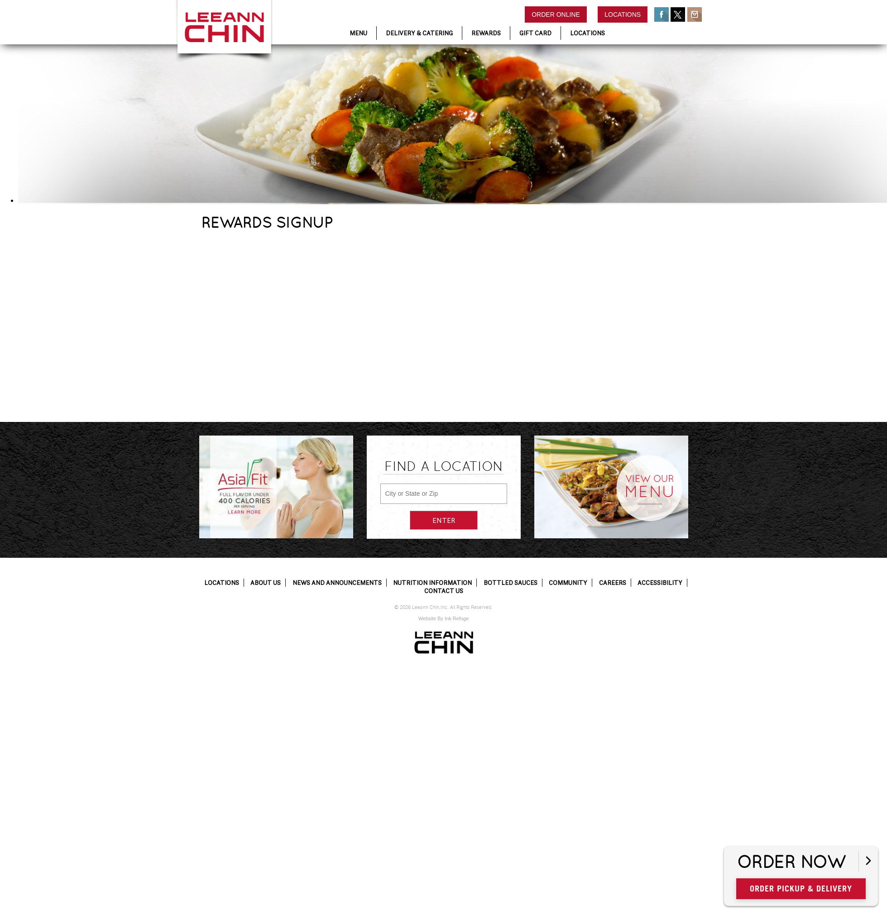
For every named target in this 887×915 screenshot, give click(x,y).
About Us (265, 583)
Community (568, 583)
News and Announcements (337, 583)
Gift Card (535, 33)
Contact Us (443, 591)
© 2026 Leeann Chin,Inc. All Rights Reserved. (443, 607)
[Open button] (868, 861)
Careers (612, 583)
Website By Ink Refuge (443, 618)
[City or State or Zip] (443, 494)
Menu (358, 33)
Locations (622, 14)
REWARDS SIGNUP (267, 222)
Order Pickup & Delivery (801, 888)
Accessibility (660, 583)
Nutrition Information (432, 583)
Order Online (556, 14)
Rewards (486, 33)
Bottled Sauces (510, 583)
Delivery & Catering (419, 33)
